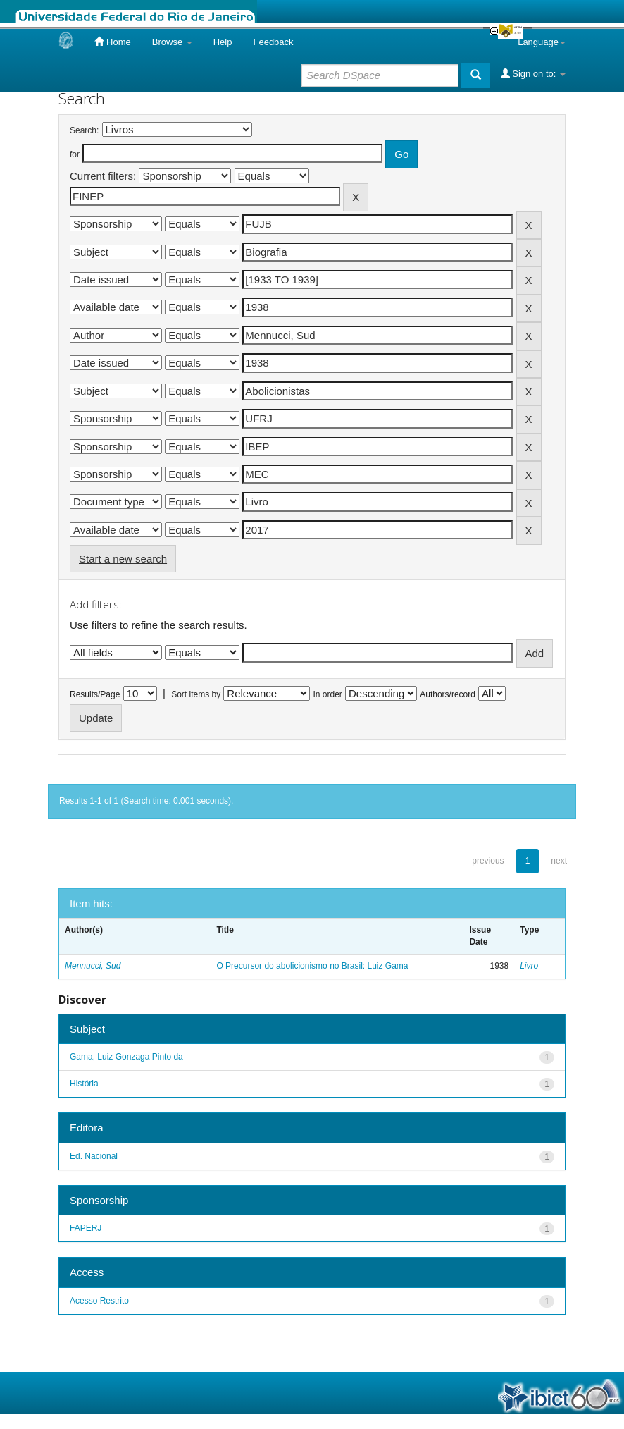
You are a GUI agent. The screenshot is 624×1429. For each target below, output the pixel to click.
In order (327, 694)
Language (542, 42)
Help (222, 42)
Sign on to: (533, 73)
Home (112, 41)
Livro (529, 966)
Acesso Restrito (99, 1301)
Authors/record (447, 694)
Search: (84, 130)
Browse (172, 42)
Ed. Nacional (94, 1156)
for (75, 154)
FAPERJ (85, 1228)
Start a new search (123, 559)
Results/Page (95, 694)
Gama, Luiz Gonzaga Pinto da (126, 1057)
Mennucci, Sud (92, 966)
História (84, 1083)
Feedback (273, 42)
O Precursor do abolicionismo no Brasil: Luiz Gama (312, 966)
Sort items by (195, 694)
